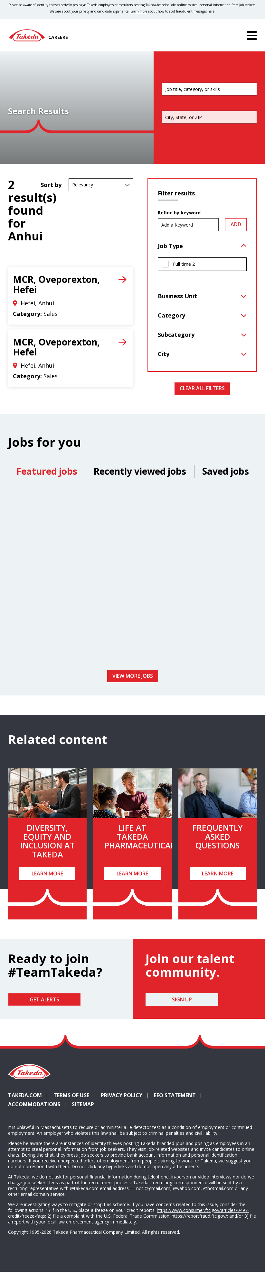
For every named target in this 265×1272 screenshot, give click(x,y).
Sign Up (182, 999)
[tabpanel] (132, 576)
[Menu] (252, 35)
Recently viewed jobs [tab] (139, 471)
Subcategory (176, 334)
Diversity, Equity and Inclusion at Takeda (47, 841)
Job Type (170, 246)
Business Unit (177, 296)
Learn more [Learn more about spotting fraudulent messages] (138, 11)
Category (171, 315)
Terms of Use (71, 1095)
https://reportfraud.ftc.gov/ (199, 1216)
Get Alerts (44, 999)
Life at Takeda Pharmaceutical (139, 836)
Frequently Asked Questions (218, 836)
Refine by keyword (179, 213)
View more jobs (132, 675)
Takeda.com (25, 1095)
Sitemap (83, 1104)
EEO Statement (175, 1095)
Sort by (51, 185)
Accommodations (36, 1104)
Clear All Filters (202, 388)
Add (236, 224)
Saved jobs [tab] (225, 471)
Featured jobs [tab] (46, 471)
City (163, 354)
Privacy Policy (121, 1095)
